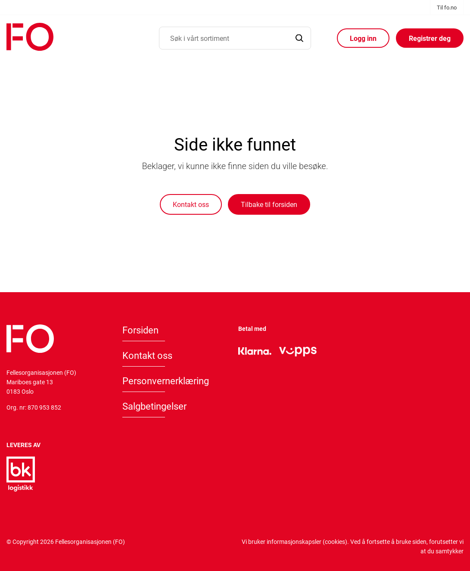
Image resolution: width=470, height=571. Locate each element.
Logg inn (363, 38)
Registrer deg (430, 38)
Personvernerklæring (165, 380)
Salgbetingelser (154, 406)
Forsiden (140, 330)
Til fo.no (447, 7)
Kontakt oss (191, 204)
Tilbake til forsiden (269, 204)
